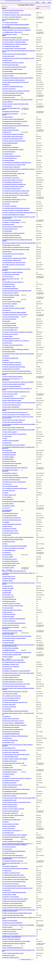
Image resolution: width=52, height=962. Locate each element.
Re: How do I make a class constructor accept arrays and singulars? (18, 382)
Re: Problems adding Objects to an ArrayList (12, 681)
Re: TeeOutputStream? (7, 839)
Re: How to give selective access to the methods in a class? (16, 414)
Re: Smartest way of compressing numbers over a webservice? (16, 778)
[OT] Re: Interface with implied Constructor (12, 37)
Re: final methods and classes (9, 325)
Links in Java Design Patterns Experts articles (12, 10)
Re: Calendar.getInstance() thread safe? (11, 156)
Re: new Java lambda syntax (8, 620)
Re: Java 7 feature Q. (7, 497)
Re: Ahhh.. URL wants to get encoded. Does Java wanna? (15, 82)
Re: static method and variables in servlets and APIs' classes (16, 802)
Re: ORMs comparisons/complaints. (10, 648)
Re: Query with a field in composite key (11, 698)
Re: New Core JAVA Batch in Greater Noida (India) (13, 618)
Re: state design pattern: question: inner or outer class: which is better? (18, 797)
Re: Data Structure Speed (8, 224)
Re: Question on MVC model (8, 704)
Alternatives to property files (8, 88)
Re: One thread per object (8, 640)
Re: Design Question (7, 256)
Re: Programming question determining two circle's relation (16, 683)
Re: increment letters (7, 450)
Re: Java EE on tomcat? (7, 503)
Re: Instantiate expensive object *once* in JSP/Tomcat (14, 467)
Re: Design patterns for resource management (13, 253)
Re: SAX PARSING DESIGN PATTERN (10, 733)
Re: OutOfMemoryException (8, 650)
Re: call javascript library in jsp (9, 158)
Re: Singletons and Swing (8, 774)
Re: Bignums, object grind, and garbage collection (13, 140)
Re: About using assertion (8, 56)
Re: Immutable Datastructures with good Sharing (13, 444)
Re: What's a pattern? (7, 927)
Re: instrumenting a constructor (9, 473)
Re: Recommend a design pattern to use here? (13, 720)
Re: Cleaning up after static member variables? (13, 186)
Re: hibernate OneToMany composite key (11, 364)
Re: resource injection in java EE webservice (12, 729)
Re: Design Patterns (7, 251)
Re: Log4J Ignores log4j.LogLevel (10, 561)
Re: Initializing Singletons (8, 456)
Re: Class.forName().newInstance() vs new (12, 182)
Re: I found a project (7, 436)
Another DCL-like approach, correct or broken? (13, 93)
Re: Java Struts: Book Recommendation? (7, 511)
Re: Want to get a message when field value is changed (15, 898)
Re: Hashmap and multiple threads (10, 358)
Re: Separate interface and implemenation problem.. (14, 750)
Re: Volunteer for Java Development (10, 896)
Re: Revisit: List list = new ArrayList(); (11, 731)
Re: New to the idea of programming (10, 625)
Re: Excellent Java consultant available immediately (14, 312)
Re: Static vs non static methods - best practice (13, 808)
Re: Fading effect (6, 321)
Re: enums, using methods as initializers (11, 301)
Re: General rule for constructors (10, 334)
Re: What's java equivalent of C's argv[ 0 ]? (12, 929)
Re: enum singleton (6, 299)
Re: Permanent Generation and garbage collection (13, 662)
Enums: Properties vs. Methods (9, 303)
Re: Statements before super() (9, 800)
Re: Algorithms (5, 84)
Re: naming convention (7, 607)
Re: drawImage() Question (8, 284)
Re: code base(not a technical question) (11, 188)
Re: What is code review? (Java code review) (12, 905)
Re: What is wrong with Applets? (9, 920)
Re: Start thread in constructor (9, 795)
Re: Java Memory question (8, 505)
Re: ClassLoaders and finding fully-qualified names (14, 184)
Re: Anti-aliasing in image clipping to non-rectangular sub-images (17, 99)
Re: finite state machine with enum (10, 327)
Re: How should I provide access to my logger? (13, 398)
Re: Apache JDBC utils (7, 101)
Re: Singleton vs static (7, 767)
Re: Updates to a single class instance (11, 872)
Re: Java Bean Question (7, 499)
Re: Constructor (6, 203)
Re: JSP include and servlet (8, 541)
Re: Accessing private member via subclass (12, 69)
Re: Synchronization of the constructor (11, 830)
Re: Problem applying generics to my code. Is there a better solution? (18, 673)
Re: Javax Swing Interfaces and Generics (11, 524)
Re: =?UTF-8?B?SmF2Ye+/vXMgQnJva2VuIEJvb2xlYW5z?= (15, 24)
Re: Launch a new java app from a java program (13, 548)
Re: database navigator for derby (9, 228)
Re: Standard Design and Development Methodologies (14, 793)
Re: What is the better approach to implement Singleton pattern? (17, 913)
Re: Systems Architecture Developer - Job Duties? (13, 837)
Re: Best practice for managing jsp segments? (13, 134)
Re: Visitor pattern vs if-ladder (9, 894)
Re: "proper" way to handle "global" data (11, 17)
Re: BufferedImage (6, 145)
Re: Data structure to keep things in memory (12, 226)
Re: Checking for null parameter (9, 175)
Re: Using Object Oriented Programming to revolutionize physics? (17, 888)
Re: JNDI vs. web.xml (7, 526)
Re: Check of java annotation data (10, 171)
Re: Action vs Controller (7, 75)
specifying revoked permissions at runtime (12, 784)
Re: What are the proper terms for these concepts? (14, 901)
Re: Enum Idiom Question (8, 297)
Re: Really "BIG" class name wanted (10, 718)
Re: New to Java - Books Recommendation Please (13, 623)
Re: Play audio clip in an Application (10, 666)
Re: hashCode (5, 355)
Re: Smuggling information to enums (10, 780)
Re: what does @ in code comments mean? (12, 903)
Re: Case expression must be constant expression (13, 164)
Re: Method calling (6, 592)
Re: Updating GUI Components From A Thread (13, 875)
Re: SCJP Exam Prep (7, 738)
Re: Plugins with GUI (7, 668)
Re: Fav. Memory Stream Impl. (9, 323)
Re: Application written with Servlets (10, 111)
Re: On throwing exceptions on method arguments (14, 638)
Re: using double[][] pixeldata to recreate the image (14, 885)
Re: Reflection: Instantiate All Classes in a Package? (14, 725)
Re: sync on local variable (8, 828)
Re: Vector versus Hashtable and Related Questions (14, 892)
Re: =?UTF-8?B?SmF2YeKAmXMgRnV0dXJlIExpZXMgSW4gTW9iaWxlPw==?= (16, 27)
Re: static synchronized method (9, 806)
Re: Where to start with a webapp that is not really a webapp (16, 941)
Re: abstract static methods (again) (10, 64)
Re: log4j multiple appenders (9, 565)
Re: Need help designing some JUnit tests (12, 610)
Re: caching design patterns (8, 151)
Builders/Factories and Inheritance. (10, 147)
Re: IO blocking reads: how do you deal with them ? (14, 481)
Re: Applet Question (7, 106)
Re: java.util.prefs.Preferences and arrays (11, 519)
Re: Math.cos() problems (8, 588)
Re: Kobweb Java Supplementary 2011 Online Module (14, 546)
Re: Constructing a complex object (10, 201)
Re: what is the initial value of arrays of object (12, 915)
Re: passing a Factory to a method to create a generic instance (16, 652)
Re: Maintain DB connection (8, 578)
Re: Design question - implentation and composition (14, 258)
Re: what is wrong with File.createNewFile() (12, 922)
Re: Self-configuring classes (8, 747)
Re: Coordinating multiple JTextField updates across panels (16, 208)
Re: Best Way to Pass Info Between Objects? (12, 138)
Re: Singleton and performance (9, 761)
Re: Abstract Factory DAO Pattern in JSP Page (13, 62)
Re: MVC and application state (9, 599)
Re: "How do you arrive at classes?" (10, 12)
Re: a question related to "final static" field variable (14, 48)
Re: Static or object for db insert (9, 804)
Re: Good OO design (7, 342)
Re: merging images (7, 590)
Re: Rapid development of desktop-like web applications (15, 711)
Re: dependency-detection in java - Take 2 (12, 237)
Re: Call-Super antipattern (8, 160)
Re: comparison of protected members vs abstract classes (15, 190)
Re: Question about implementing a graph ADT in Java (14, 702)
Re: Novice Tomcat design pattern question (12, 630)
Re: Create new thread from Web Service (11, 220)
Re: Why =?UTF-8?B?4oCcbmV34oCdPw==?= (12, 947)
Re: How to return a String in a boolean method (13, 427)
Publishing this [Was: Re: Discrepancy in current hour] (14, 691)
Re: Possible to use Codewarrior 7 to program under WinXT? (16, 670)
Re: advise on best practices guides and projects (13, 80)
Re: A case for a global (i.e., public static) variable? (14, 42)
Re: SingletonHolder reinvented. (9, 771)
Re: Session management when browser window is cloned (15, 754)
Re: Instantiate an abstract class (9, 465)
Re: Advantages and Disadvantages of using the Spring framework (17, 77)
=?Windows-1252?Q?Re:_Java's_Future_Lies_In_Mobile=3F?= (16, 30)
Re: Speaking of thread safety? (9, 782)
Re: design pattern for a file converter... (11, 245)
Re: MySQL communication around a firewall (12, 605)
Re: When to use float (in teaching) (10, 933)
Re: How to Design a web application (10, 407)
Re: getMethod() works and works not (11, 338)
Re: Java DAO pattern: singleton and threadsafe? (13, 501)
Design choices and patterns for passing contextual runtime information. (19, 243)
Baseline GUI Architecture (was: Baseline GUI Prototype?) (15, 125)
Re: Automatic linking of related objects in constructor (14, 121)
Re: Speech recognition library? (9, 787)
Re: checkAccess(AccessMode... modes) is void (13, 173)
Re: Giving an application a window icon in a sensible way (15, 340)
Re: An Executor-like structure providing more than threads (16, 90)
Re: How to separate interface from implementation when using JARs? (18, 429)
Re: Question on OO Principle (9, 706)
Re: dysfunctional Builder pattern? (10, 288)
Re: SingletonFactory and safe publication (12, 769)
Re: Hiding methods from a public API (11, 368)
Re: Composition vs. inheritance (9, 197)
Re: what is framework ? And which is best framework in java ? (16, 907)
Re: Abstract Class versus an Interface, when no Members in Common (18, 58)
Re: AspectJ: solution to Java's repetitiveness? (13, 119)
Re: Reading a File (6, 716)
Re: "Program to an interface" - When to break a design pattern (16, 14)
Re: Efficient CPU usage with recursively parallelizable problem (16, 290)
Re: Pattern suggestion (7, 656)
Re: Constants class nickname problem (11, 199)
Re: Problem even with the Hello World (11, 675)
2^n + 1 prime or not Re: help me (9, 22)
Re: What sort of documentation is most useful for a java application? (18, 925)
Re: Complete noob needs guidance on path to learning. (15, 193)
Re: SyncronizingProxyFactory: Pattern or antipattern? (14, 834)
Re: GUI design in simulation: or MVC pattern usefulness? (15, 349)
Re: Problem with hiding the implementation (12, 679)
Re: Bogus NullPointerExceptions (10, 143)
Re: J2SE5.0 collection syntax (9, 494)
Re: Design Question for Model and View (11, 260)
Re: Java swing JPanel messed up (10, 513)
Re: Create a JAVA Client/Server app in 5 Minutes (13, 214)
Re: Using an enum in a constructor (10, 883)
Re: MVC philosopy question (8, 601)
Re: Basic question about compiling (10, 130)
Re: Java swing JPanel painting (9, 515)
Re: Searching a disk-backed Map (10, 740)
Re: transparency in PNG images (9, 866)
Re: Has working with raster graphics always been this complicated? (18, 353)
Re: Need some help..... (7, 612)
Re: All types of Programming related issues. (12, 86)
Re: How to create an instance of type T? (11, 404)
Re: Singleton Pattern (7, 765)
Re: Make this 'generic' (7, 580)
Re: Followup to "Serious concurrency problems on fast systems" (17, 332)
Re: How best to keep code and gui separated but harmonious (16, 371)
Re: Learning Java (6, 552)
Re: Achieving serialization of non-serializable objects (14, 73)
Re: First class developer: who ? (9, 329)
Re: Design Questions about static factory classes (13, 262)
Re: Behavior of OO (6, 132)
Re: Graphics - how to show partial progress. (12, 345)
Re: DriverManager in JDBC (8, 286)
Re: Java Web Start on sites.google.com (11, 517)
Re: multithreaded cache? (8, 597)
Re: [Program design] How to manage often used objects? (15, 39)
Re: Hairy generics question (8, 351)
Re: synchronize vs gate (7, 832)
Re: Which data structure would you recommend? (13, 943)
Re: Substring (5, 821)
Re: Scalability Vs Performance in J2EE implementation (15, 736)
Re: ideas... (4, 438)
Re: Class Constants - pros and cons (10, 177)
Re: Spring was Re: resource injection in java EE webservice (16, 789)
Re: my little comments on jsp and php (11, 603)
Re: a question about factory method (10, 46)
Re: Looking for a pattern (8, 567)
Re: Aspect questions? (7, 117)
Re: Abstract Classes (7, 60)
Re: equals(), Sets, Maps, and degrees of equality (13, 308)
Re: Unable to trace (6, 870)
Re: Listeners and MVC (7, 556)
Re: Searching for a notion (8, 742)
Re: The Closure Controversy (9, 846)
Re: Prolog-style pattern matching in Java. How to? (14, 686)
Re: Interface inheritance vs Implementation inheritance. (15, 477)
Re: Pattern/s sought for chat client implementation (13, 659)
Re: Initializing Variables (7, 459)
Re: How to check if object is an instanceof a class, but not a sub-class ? (19, 402)
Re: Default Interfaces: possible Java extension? (13, 233)
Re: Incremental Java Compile (9, 452)
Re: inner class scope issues (9, 461)
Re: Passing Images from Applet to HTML (11, 654)
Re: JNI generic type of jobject (9, 528)
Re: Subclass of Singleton (8, 817)
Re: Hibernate (5, 360)
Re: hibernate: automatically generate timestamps (13, 366)
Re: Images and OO (6, 442)
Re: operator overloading (8, 642)
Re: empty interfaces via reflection (10, 292)
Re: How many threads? (7, 396)
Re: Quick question (6, 708)
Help (43, 2)
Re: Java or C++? (6, 507)
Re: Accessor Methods (7, 71)
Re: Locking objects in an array (9, 559)
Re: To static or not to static (8, 853)
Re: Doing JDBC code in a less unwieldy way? (12, 282)
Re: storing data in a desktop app (10, 813)
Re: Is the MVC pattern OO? (8, 490)
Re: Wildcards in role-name (8, 955)
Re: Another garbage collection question (11, 95)
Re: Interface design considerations (10, 475)
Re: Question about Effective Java (10, 700)
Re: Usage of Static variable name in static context (13, 877)
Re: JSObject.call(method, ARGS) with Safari (12, 539)
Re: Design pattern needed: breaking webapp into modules (15, 249)
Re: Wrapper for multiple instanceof (10, 957)
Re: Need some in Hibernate (8, 614)
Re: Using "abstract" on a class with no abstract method (15, 879)
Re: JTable (4, 543)
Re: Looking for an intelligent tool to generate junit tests (14, 570)
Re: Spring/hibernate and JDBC (9, 791)
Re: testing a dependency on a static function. (12, 841)
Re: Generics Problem (7, 336)
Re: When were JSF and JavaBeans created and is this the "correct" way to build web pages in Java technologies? (19, 936)
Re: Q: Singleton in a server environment (11, 695)
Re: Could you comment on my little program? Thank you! (15, 210)
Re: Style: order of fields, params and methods (13, 815)
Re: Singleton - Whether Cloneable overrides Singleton (14, 758)
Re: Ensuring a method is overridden (10, 295)
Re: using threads (6, 890)
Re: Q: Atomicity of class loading (9, 693)
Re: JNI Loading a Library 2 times (10, 530)
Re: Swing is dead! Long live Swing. (10, 824)
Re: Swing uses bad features (9, 826)
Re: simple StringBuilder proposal (10, 756)
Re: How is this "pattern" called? (9, 393)
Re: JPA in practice (6, 535)
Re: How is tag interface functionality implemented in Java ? (16, 391)
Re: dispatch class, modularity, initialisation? (12, 272)
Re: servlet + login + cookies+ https (10, 752)
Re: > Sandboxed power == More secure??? (12, 32)
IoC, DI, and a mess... (7, 484)
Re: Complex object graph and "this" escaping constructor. (16, 195)
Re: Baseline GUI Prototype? (9, 127)
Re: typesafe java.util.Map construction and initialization (15, 868)
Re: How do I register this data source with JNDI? (13, 384)
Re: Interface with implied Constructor (11, 479)
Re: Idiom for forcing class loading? (10, 440)
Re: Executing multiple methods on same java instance (15, 314)
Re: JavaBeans (5, 522)
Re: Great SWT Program (7, 347)
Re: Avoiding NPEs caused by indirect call (12, 123)
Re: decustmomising (7, 231)
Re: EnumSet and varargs (8, 305)
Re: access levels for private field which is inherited (14, 67)
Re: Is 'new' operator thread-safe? (10, 486)
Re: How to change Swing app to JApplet (11, 400)
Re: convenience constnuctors (9, 206)
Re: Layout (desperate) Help (8, 550)
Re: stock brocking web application (10, 811)
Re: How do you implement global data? (11, 386)
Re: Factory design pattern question (10, 316)
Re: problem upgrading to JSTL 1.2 (10, 677)
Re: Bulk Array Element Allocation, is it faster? (13, 149)
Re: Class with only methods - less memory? (12, 179)
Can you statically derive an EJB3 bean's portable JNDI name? (16, 162)
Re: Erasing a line (6, 310)
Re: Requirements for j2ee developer (10, 727)
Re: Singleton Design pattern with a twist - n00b (13, 763)
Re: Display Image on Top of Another (10, 274)
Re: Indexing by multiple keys (9, 454)
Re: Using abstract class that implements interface (14, 881)
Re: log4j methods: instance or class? (11, 563)
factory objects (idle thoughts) (9, 318)
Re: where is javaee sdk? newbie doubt (11, 939)
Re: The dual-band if (7, 849)
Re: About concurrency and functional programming (14, 54)
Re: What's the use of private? (9, 931)
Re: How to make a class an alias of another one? (13, 419)
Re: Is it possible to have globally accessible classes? (14, 488)
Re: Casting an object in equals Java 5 (11, 166)
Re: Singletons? (6, 776)
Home (49, 2)
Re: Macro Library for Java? (8, 576)
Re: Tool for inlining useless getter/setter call (12, 855)
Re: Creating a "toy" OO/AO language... (11, 222)
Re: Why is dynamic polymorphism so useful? (12, 953)
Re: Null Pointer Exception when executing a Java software (9, 633)
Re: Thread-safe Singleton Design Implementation (13, 851)
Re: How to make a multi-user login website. (12, 422)
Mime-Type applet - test (7, 594)
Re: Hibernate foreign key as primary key (11, 362)
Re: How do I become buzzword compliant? (12, 376)
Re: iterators (5, 492)
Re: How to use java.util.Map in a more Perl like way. (14, 434)
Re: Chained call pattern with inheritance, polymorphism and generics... (18, 169)
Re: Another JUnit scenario (8, 97)
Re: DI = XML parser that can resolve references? (13, 264)
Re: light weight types (7, 554)
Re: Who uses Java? (7, 945)
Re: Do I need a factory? (7, 276)
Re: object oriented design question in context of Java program (16, 636)
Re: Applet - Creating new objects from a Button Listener (15, 103)
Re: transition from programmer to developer (12, 860)
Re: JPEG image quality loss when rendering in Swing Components (17, 537)
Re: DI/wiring (5, 266)
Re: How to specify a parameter (9, 431)
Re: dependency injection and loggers (11, 235)
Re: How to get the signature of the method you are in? (15, 412)
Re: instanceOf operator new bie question (12, 463)
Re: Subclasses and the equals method (11, 819)
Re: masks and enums (7, 586)
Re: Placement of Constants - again (10, 664)
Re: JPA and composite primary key (10, 532)
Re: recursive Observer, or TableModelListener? (13, 723)
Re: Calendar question (7, 153)
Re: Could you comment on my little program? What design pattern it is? (19, 212)
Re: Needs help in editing (8, 616)
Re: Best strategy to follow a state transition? (12, 136)
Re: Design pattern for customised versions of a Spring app (16, 247)
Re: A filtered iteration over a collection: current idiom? (15, 44)
